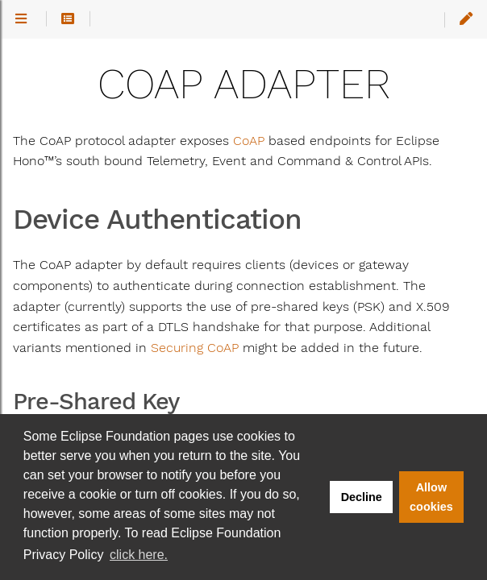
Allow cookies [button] (431, 497)
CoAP (248, 141)
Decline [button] (361, 497)
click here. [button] (139, 554)
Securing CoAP (195, 348)
